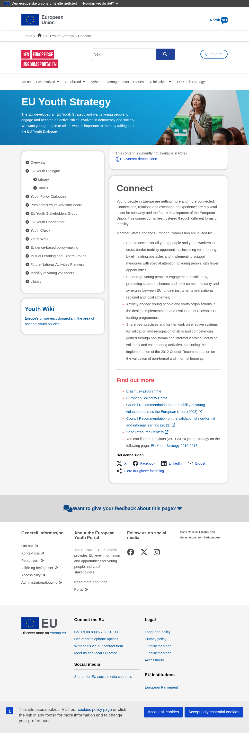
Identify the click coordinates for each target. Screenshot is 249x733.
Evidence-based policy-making (54, 247)
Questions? (214, 54)
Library (43, 179)
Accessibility (31, 575)
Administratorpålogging (39, 582)
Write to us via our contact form (98, 646)
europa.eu (58, 633)
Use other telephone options (96, 639)
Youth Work (39, 239)
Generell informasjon (42, 533)
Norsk (219, 20)
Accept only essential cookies (213, 712)
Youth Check (40, 230)
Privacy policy (155, 639)
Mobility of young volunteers (52, 273)
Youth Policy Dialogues (48, 196)
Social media (87, 664)
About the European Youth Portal (94, 535)
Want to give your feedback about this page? (123, 508)
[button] (118, 159)
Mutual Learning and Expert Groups (58, 256)
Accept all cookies (163, 712)
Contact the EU (89, 619)
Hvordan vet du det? (100, 3)
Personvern (30, 561)
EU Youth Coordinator (47, 222)
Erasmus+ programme (143, 391)
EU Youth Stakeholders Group (53, 213)
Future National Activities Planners (57, 264)
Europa (26, 36)
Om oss (27, 546)
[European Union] (42, 628)
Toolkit (43, 188)
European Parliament (161, 687)
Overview (37, 162)
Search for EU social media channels (103, 677)
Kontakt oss (30, 553)
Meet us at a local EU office (95, 653)
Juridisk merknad (158, 646)
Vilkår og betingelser (37, 568)
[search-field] (132, 54)
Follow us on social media (146, 535)
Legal (150, 619)
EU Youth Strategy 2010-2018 (174, 446)
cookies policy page (95, 709)
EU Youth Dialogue (45, 171)
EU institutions (160, 675)
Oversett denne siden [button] (140, 159)
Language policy (157, 632)
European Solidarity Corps (146, 398)
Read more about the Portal (90, 585)
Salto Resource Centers (145, 432)
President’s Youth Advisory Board (56, 205)
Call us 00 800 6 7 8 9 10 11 (96, 632)
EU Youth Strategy (60, 36)
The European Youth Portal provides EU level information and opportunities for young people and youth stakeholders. (97, 561)
